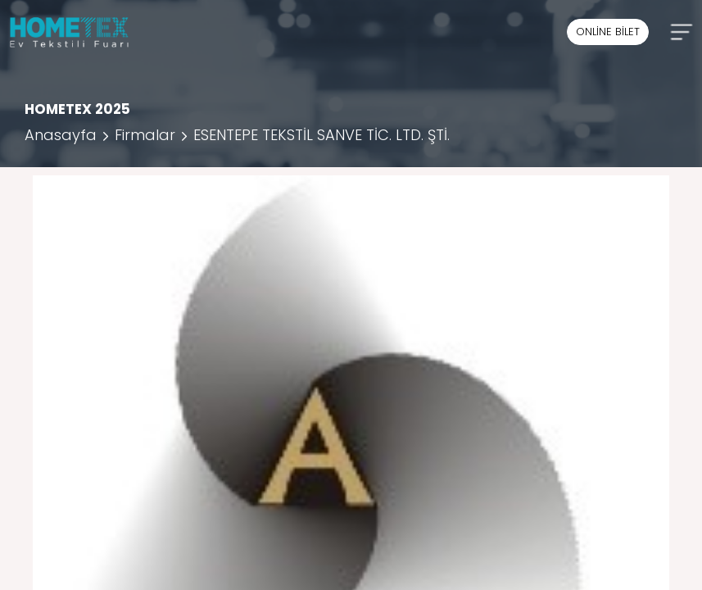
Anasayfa (61, 135)
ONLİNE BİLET (608, 31)
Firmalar (145, 135)
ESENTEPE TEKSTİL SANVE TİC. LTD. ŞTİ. (321, 135)
